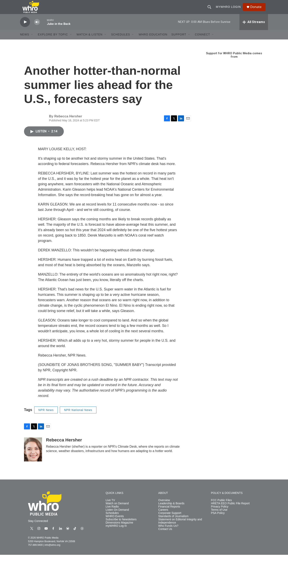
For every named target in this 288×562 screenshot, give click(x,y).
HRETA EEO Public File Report (230, 510)
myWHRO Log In (116, 532)
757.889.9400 (35, 552)
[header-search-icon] (211, 10)
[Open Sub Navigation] (32, 41)
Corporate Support (169, 520)
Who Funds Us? (168, 532)
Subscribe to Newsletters (121, 526)
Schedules (112, 520)
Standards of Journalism (173, 523)
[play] (25, 29)
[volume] (37, 29)
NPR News (46, 417)
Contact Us (165, 536)
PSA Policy (218, 520)
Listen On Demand (117, 516)
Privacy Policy (219, 513)
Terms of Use (219, 516)
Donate (258, 10)
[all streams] (253, 29)
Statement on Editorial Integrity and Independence (180, 528)
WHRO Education (153, 41)
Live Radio (112, 513)
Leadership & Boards (171, 510)
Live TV (110, 507)
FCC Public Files (221, 507)
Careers (163, 516)
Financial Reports (169, 513)
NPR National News (78, 417)
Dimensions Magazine (119, 529)
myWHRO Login (229, 10)
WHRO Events (115, 523)
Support (178, 41)
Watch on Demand (117, 510)
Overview (164, 507)
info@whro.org (52, 552)
